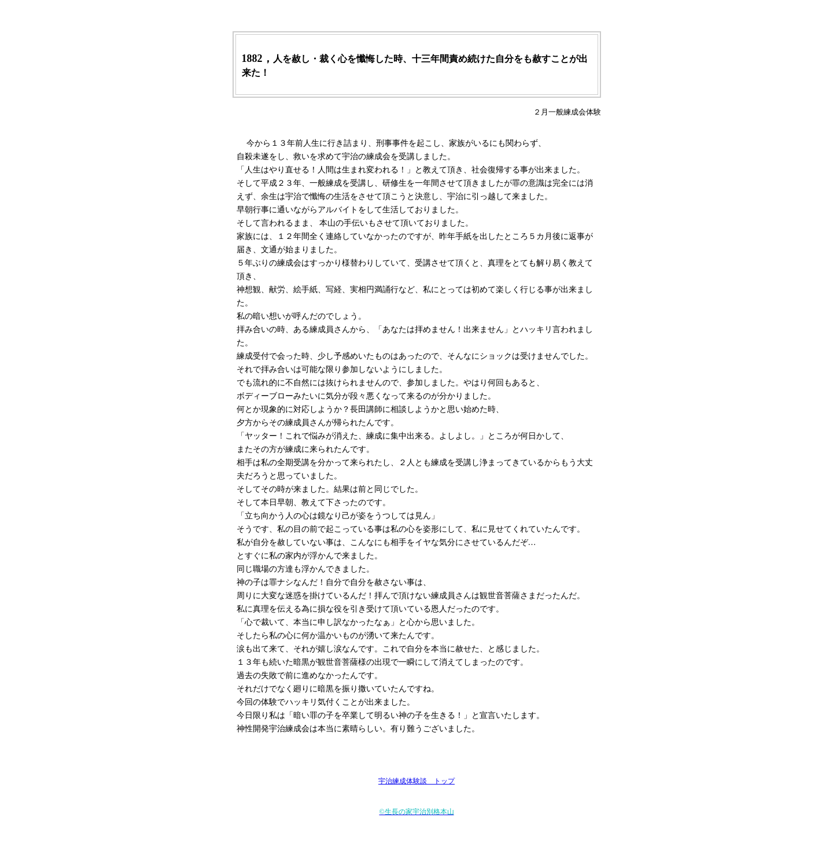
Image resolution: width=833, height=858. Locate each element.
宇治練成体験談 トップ (416, 781)
